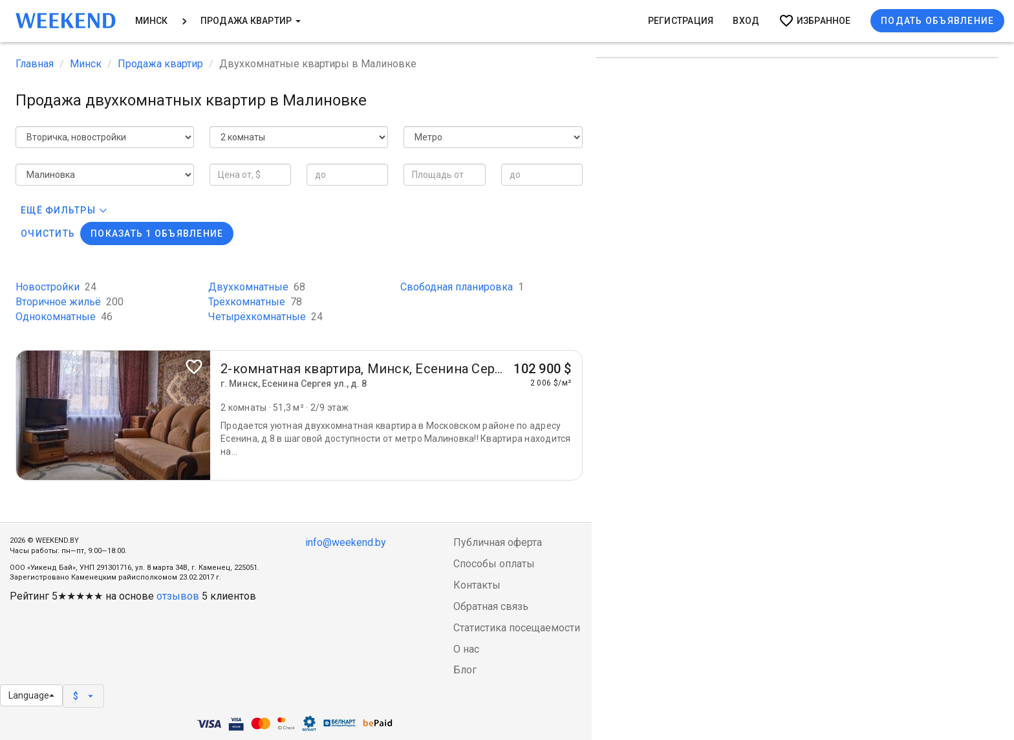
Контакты (477, 585)
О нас (466, 649)
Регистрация (681, 21)
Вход (746, 21)
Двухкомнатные (256, 287)
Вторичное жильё (70, 302)
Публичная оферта (497, 542)
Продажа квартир (250, 21)
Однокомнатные (64, 316)
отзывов (177, 596)
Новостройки (56, 287)
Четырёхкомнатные (265, 316)
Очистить (48, 233)
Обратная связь (490, 606)
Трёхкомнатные (255, 302)
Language (31, 695)
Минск (151, 21)
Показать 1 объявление (157, 233)
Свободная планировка (462, 287)
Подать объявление (937, 21)
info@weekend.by (345, 542)
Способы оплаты (494, 564)
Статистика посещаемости (516, 628)
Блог (465, 670)
